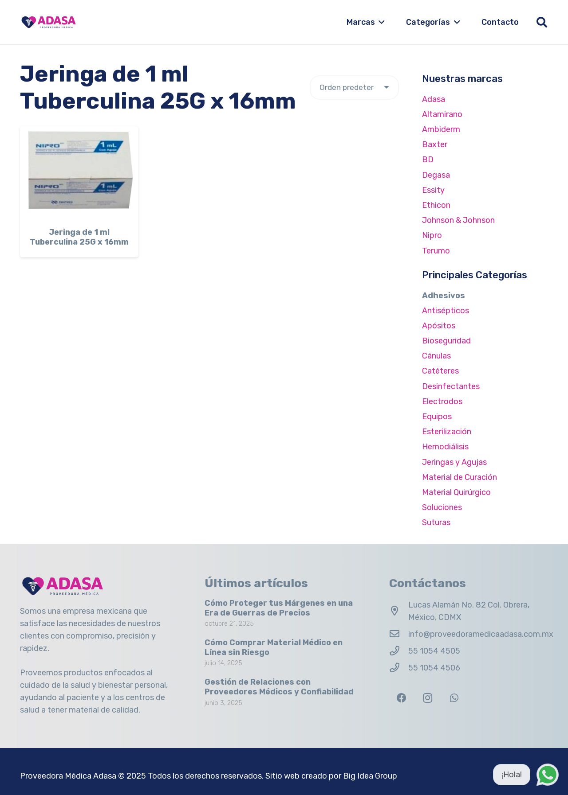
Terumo (436, 251)
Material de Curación (459, 477)
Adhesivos (443, 295)
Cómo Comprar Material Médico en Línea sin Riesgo (274, 647)
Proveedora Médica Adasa (68, 776)
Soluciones (442, 507)
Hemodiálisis (445, 447)
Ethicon (436, 205)
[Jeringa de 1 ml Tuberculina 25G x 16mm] (79, 173)
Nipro (432, 235)
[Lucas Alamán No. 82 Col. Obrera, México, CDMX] (398, 611)
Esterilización (446, 431)
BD (428, 159)
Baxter (434, 144)
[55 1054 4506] (398, 668)
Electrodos (442, 401)
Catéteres (440, 371)
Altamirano (442, 114)
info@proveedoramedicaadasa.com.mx (480, 634)
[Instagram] (427, 698)
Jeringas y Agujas (454, 462)
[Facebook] (401, 698)
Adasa (433, 99)
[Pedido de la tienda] (354, 87)
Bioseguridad (446, 341)
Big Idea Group (370, 776)
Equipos (437, 416)
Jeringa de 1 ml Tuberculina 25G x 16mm (79, 237)
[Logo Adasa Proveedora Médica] (48, 22)
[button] (380, 22)
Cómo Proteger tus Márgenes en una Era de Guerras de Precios (279, 608)
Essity (433, 190)
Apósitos (438, 326)
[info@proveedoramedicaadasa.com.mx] (398, 634)
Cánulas (436, 356)
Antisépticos (445, 311)
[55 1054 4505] (398, 651)
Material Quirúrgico (456, 492)
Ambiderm (441, 129)
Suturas (436, 522)
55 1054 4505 (434, 651)
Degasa (436, 175)
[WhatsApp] (454, 698)
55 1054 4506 (434, 668)
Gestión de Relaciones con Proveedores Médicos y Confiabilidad (279, 687)
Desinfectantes (451, 386)
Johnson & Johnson (458, 220)
